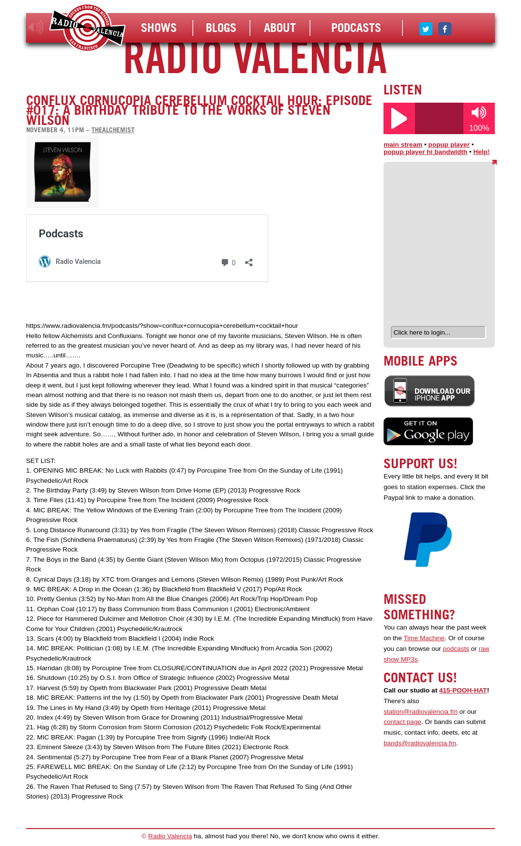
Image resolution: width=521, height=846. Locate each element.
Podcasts (356, 27)
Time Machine (424, 638)
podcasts (456, 648)
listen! (36, 27)
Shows (159, 27)
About (280, 27)
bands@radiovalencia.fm (419, 743)
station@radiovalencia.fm (420, 711)
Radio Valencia (170, 836)
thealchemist (113, 130)
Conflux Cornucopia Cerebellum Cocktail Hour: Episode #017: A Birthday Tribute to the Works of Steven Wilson (199, 110)
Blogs (221, 27)
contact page (402, 721)
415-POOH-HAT (463, 690)
